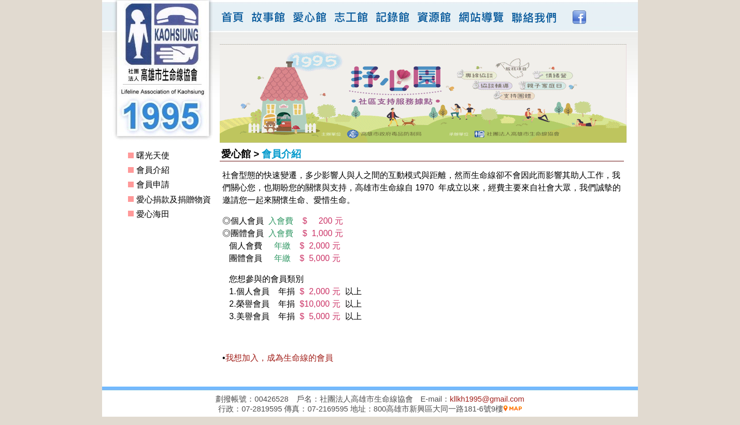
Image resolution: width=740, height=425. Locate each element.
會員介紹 (152, 170)
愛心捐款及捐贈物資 (173, 199)
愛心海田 (152, 214)
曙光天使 (152, 155)
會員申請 (152, 184)
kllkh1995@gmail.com (487, 399)
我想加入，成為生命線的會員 (279, 357)
